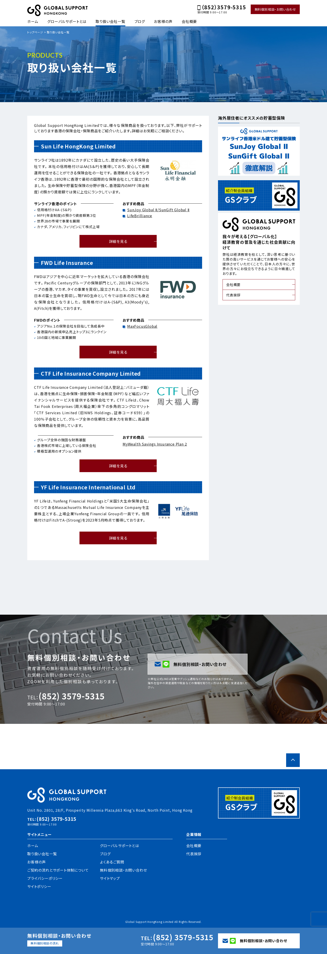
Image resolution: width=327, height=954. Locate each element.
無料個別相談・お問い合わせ (275, 9)
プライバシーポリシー (45, 878)
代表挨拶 (233, 295)
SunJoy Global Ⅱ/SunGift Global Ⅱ (158, 209)
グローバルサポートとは (67, 21)
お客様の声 (163, 21)
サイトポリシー (39, 886)
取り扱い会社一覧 (110, 21)
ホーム (32, 21)
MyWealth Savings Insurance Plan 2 (155, 444)
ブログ (139, 21)
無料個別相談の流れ (45, 943)
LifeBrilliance (139, 215)
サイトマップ (110, 878)
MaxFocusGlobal (142, 326)
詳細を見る (118, 241)
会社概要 (189, 21)
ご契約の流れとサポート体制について (58, 870)
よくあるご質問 (112, 862)
